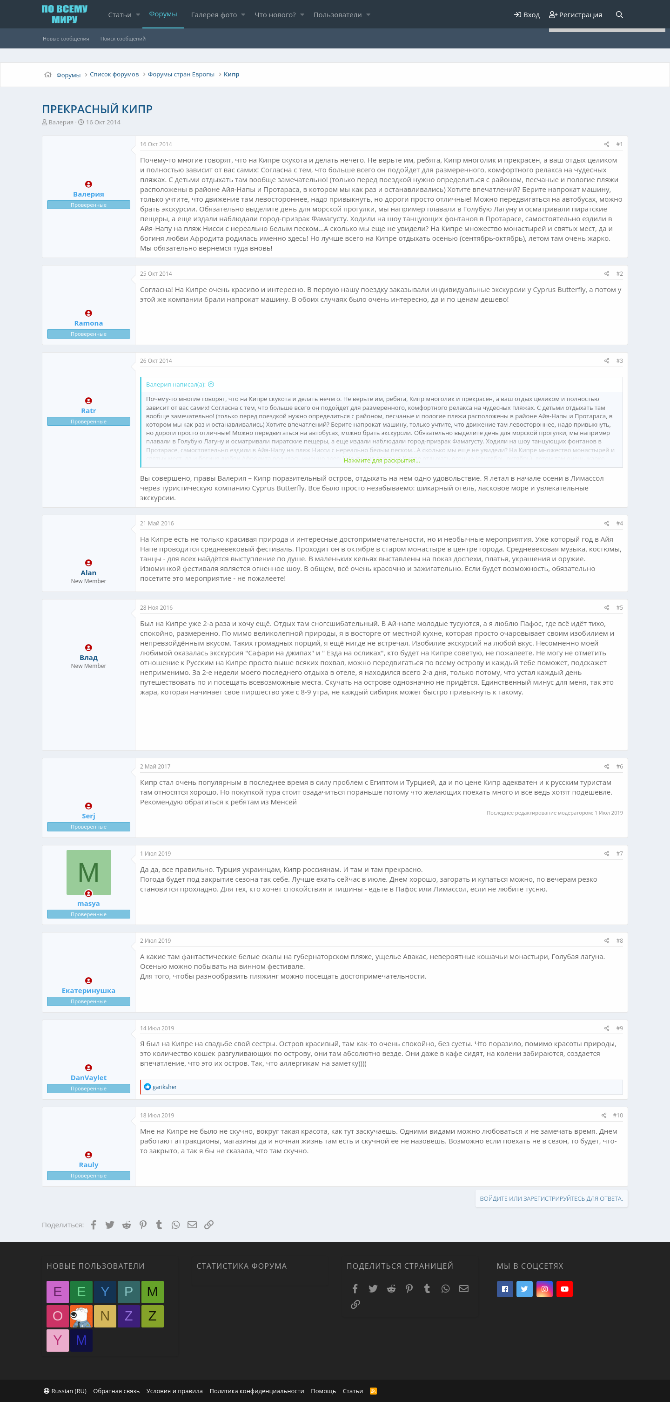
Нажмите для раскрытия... (382, 460)
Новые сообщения (66, 38)
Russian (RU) (65, 1391)
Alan (89, 572)
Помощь (323, 1391)
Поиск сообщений (123, 38)
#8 (619, 941)
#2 (619, 274)
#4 (619, 523)
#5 (619, 608)
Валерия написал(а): (176, 384)
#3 (619, 361)
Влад (89, 657)
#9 (619, 1028)
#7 (619, 854)
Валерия (61, 122)
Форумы (163, 13)
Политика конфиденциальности (256, 1391)
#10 (618, 1115)
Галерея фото (214, 14)
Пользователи (338, 14)
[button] (138, 14)
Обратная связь (116, 1391)
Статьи (120, 14)
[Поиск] (619, 14)
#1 (619, 144)
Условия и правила (175, 1391)
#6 (619, 766)
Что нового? (275, 14)
